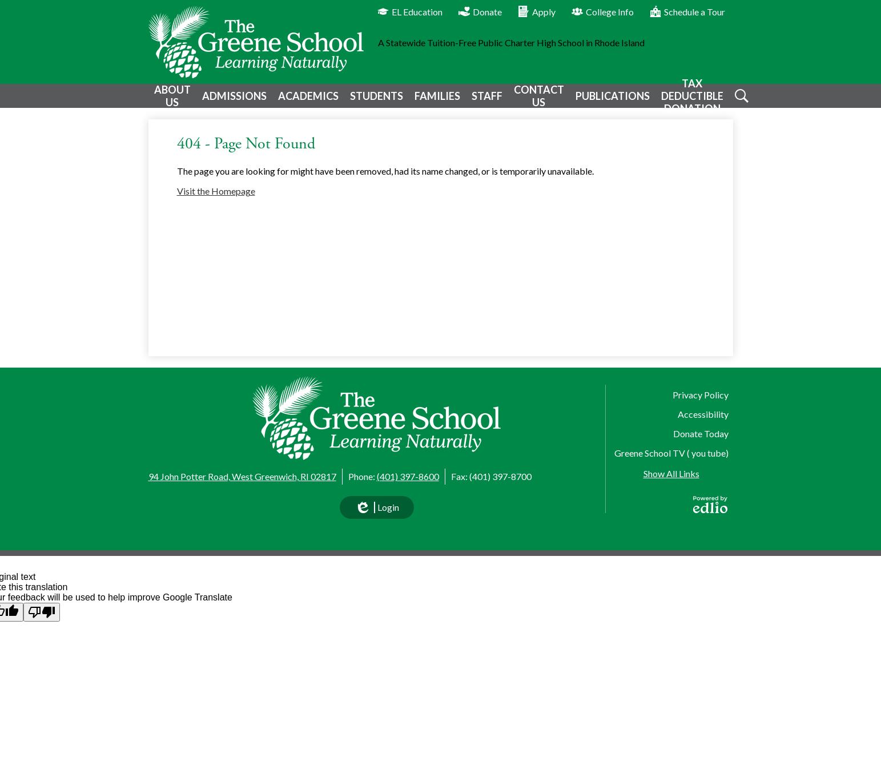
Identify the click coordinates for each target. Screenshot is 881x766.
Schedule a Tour (687, 11)
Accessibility (703, 414)
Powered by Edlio (710, 504)
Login (377, 510)
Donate (480, 11)
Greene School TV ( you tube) (671, 452)
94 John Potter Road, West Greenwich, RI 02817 (242, 476)
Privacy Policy (701, 394)
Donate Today (701, 433)
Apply (537, 11)
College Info (603, 11)
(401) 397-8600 (408, 476)
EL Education (409, 11)
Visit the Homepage (216, 199)
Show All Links (671, 473)
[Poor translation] (41, 612)
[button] (171, 100)
